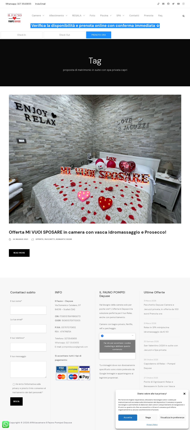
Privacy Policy (152, 424)
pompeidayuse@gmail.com (75, 346)
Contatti (134, 15)
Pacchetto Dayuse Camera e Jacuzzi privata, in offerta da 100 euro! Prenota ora (161, 309)
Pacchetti (50, 239)
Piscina (104, 15)
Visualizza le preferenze (172, 417)
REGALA (76, 15)
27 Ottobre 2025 (151, 378)
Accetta (128, 417)
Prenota (148, 15)
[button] (184, 393)
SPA (118, 15)
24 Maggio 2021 (20, 239)
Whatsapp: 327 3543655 (18, 3)
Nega (148, 417)
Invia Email (40, 3)
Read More (19, 253)
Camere (36, 15)
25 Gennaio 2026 (151, 341)
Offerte (40, 239)
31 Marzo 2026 (150, 301)
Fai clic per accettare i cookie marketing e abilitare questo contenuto (117, 346)
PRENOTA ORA (98, 34)
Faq (160, 15)
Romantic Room (64, 239)
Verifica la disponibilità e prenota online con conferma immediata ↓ (95, 25)
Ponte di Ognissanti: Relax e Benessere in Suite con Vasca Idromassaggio (159, 386)
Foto (92, 15)
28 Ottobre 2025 (151, 359)
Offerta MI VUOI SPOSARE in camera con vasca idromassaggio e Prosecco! (87, 232)
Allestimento (56, 15)
